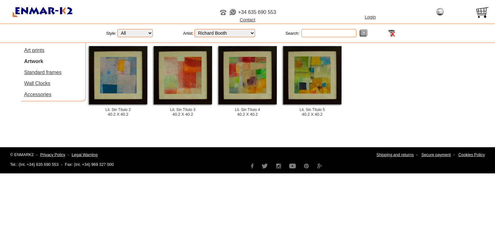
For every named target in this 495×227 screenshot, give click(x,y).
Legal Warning (85, 154)
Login (370, 17)
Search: (320, 33)
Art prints (34, 50)
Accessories (37, 94)
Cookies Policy (471, 154)
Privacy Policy (52, 154)
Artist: (219, 33)
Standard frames (43, 72)
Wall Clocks (37, 83)
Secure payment (436, 154)
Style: (129, 33)
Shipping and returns (395, 154)
